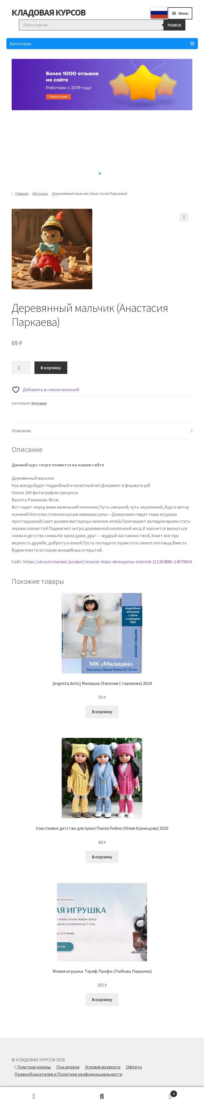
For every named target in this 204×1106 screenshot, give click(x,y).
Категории (102, 43)
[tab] (102, 431)
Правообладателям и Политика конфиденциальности (68, 1074)
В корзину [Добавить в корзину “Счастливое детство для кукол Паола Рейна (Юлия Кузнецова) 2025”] (102, 856)
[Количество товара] (21, 367)
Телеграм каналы (32, 1067)
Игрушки (40, 193)
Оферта (134, 1067)
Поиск (102, 1096)
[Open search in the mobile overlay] (102, 25)
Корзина (156, 1092)
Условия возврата (102, 1067)
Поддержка (67, 1067)
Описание (21, 430)
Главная (21, 193)
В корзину (51, 367)
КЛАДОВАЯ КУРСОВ (49, 12)
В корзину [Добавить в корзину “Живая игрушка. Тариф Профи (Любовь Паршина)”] (102, 999)
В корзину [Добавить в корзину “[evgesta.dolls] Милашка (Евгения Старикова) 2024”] (102, 711)
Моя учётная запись (34, 1096)
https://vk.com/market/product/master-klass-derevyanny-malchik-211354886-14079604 (107, 561)
